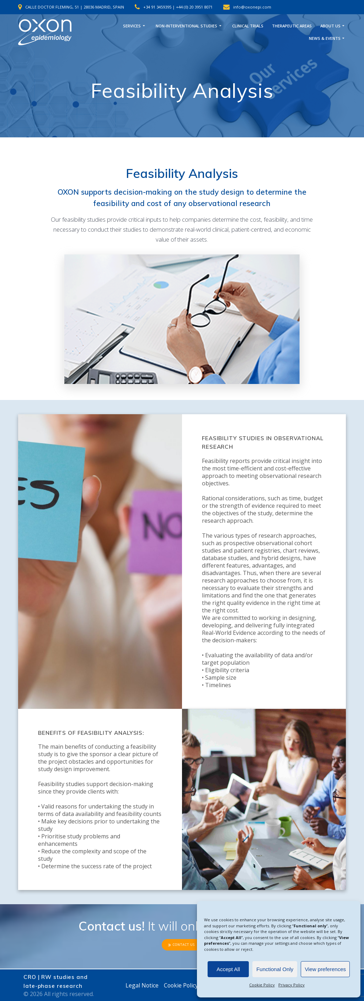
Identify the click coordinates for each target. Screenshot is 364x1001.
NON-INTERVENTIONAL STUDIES (186, 26)
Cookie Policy (262, 984)
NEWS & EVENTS (325, 38)
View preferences (325, 969)
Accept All (228, 969)
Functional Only (274, 969)
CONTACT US (181, 944)
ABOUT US (330, 26)
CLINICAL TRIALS (247, 26)
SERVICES (132, 26)
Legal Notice (141, 985)
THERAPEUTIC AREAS (292, 26)
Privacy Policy (291, 984)
